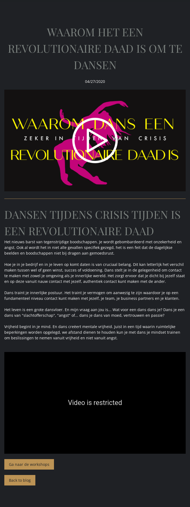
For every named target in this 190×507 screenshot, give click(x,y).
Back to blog (20, 480)
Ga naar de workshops (29, 464)
